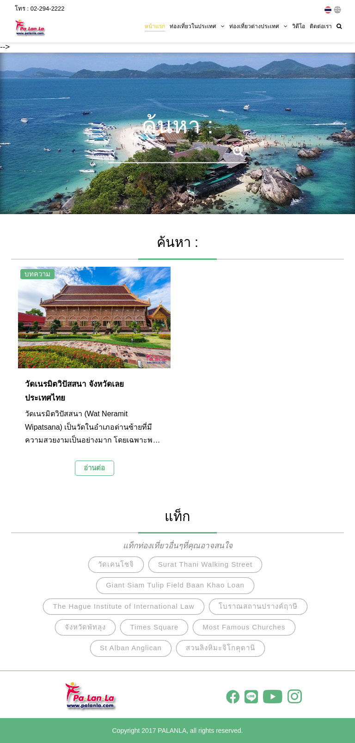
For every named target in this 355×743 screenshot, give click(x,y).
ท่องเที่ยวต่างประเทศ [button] (258, 26)
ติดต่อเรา (321, 26)
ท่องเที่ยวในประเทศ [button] (197, 26)
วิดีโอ (298, 26)
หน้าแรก (155, 26)
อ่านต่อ (94, 468)
